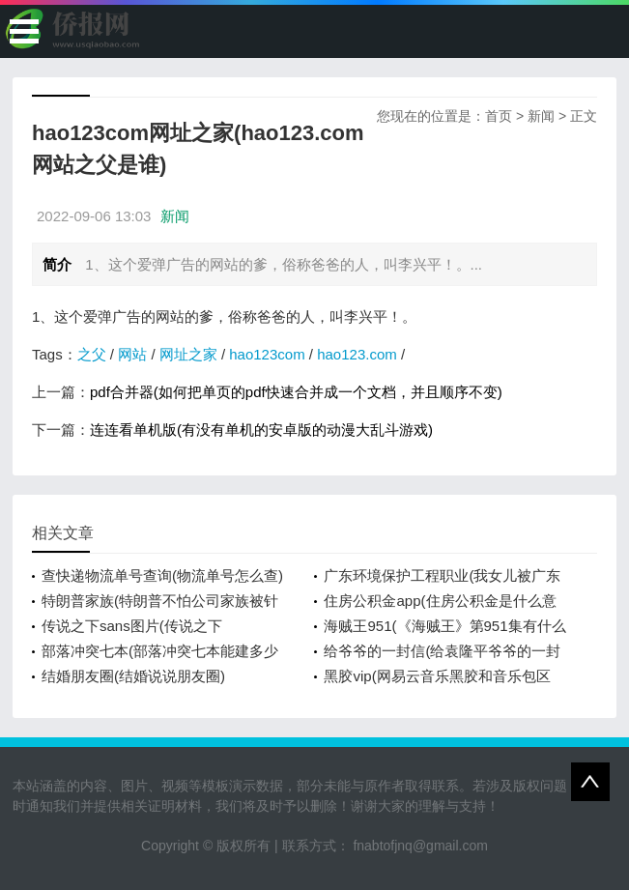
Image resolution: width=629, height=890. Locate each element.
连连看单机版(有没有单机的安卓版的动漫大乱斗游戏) (261, 429)
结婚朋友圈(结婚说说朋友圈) (133, 676)
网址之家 (188, 354)
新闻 (541, 116)
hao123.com (357, 354)
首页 (498, 116)
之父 (91, 354)
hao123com (266, 354)
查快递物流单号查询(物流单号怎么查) (162, 575)
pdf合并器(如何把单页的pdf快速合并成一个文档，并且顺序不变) (296, 392)
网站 (132, 354)
